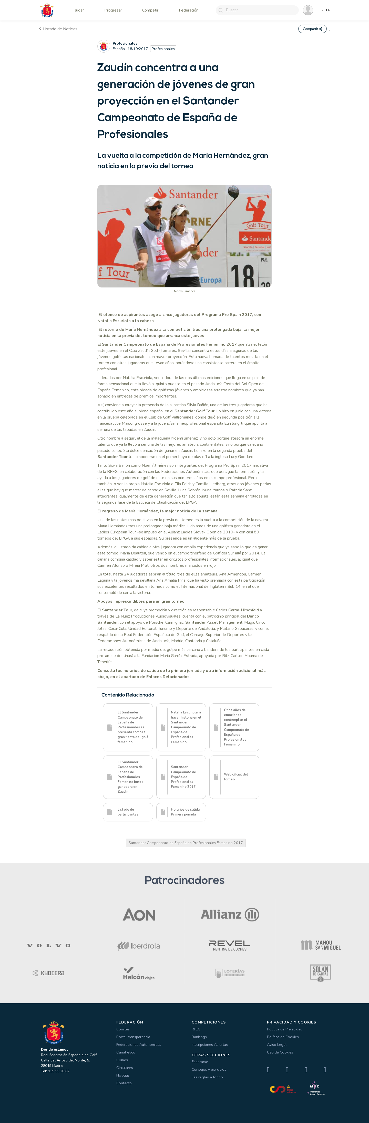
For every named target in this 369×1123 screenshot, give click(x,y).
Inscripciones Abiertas (210, 1044)
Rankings (199, 1036)
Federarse (200, 1062)
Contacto (124, 1083)
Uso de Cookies (280, 1052)
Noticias (123, 1075)
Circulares (124, 1067)
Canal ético (125, 1052)
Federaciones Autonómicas (138, 1044)
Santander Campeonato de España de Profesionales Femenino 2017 (186, 843)
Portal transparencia (133, 1036)
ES (321, 10)
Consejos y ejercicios (209, 1069)
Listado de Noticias (58, 29)
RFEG (196, 1029)
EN (328, 10)
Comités (123, 1029)
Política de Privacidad (284, 1029)
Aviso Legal (276, 1044)
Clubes (122, 1059)
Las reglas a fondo (207, 1077)
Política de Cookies (283, 1036)
